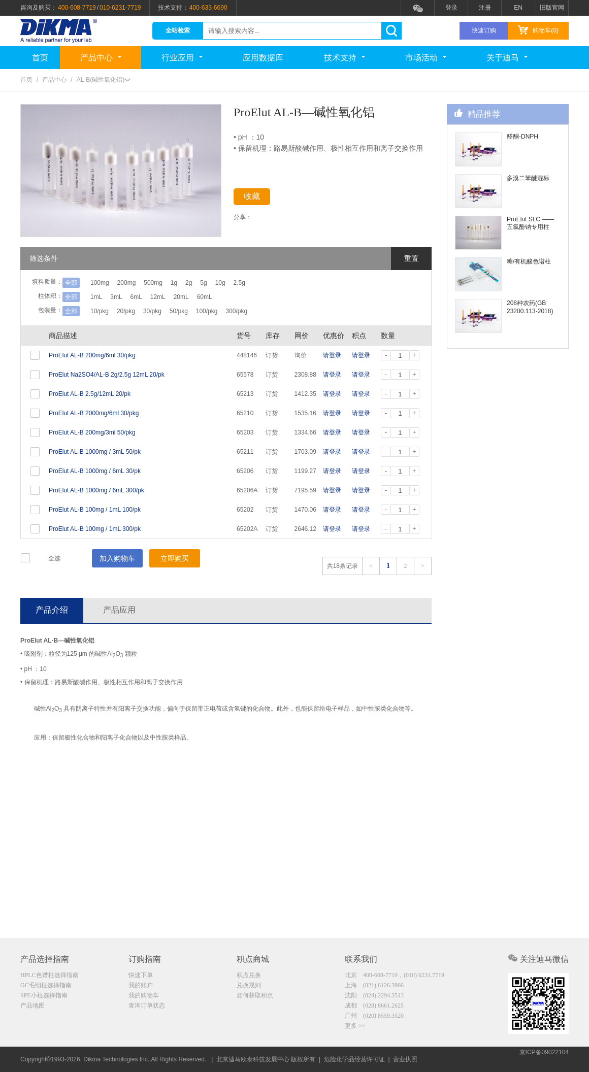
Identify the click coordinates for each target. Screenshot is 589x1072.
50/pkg (197, 311)
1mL (96, 296)
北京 (394, 975)
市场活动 (425, 57)
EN (518, 7)
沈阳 (374, 996)
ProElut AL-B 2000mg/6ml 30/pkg (94, 413)
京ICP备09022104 (544, 1059)
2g (213, 282)
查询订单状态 (146, 1007)
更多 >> (355, 1028)
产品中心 (100, 57)
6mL (148, 296)
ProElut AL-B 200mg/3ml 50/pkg (92, 432)
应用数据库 (263, 57)
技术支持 (344, 57)
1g (192, 282)
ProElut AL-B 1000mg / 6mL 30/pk (95, 471)
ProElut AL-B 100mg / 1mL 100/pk (95, 509)
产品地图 (32, 1007)
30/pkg (164, 311)
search (391, 30)
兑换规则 (249, 985)
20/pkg (132, 311)
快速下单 (140, 975)
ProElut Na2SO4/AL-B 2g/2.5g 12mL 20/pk (107, 374)
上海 (374, 985)
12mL (176, 296)
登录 (451, 7)
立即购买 (174, 558)
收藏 (260, 198)
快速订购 (484, 30)
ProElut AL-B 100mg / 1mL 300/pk (95, 528)
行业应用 (182, 57)
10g (257, 282)
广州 (374, 1017)
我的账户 (140, 985)
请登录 (332, 355)
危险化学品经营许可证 (354, 1059)
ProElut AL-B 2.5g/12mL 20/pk (89, 393)
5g (234, 282)
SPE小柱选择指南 (44, 996)
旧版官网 (552, 7)
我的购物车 (143, 996)
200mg (132, 282)
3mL (122, 296)
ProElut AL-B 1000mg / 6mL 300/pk (96, 490)
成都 (374, 1007)
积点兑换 (249, 975)
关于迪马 (507, 57)
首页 (40, 57)
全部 (71, 282)
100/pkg (231, 311)
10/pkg (99, 311)
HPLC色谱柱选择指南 (49, 975)
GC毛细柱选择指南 (46, 985)
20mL (205, 296)
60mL (235, 296)
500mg (165, 282)
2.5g (282, 282)
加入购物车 (117, 558)
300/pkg (267, 311)
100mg (99, 282)
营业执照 (405, 1059)
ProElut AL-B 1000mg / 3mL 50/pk (95, 451)
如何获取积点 (255, 996)
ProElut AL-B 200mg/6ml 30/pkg (92, 355)
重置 (411, 258)
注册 (485, 7)
